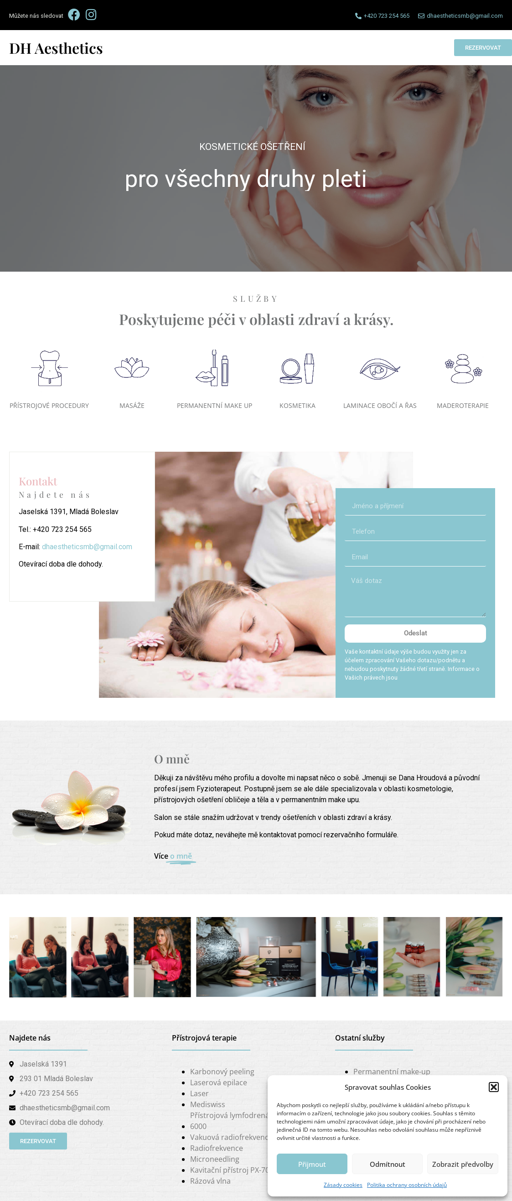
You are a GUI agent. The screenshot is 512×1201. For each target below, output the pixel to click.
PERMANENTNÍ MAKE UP (214, 405)
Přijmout (312, 1164)
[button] (493, 1087)
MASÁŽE (132, 405)
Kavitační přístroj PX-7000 (234, 1170)
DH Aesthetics (56, 47)
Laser (199, 1093)
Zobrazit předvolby (462, 1164)
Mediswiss (207, 1104)
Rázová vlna (210, 1181)
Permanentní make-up (391, 1072)
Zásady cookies (343, 1185)
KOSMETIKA (297, 405)
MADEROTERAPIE (463, 405)
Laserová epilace (218, 1082)
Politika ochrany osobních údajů (407, 1185)
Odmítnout (387, 1164)
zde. (404, 677)
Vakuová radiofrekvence (231, 1137)
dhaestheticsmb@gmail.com (87, 546)
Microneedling (214, 1159)
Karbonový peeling (222, 1072)
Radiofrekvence (216, 1148)
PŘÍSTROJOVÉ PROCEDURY (49, 405)
